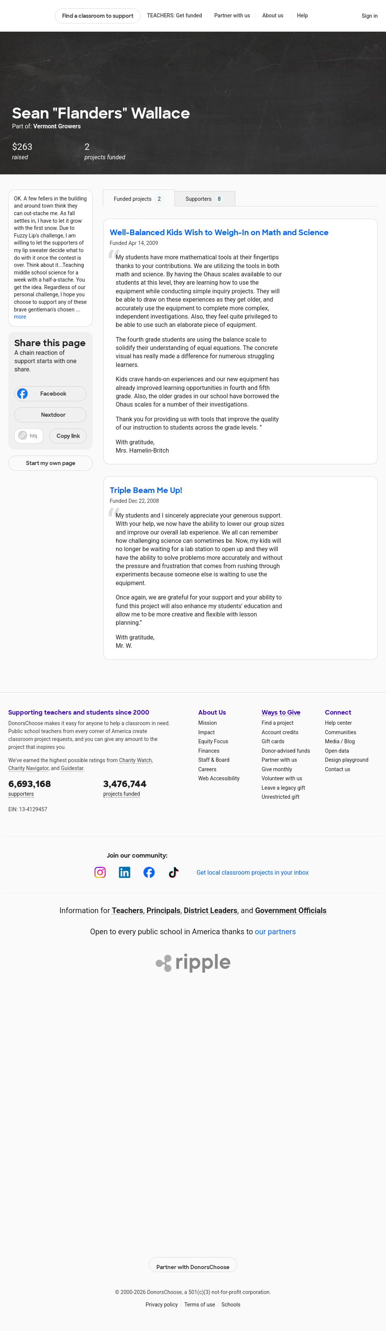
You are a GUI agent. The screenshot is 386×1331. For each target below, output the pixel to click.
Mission (207, 723)
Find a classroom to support (97, 15)
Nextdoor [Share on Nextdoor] (41, 415)
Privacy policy (162, 1300)
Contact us (337, 769)
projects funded (145, 787)
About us (272, 15)
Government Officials (291, 910)
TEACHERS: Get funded (174, 15)
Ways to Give (281, 712)
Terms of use (199, 1300)
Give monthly (277, 769)
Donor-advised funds (286, 751)
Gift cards (273, 741)
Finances (208, 751)
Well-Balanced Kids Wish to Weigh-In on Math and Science (219, 232)
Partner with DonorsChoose (193, 1260)
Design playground (346, 760)
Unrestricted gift (280, 797)
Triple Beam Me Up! (146, 490)
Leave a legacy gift (283, 788)
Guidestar (72, 768)
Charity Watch (135, 760)
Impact (206, 732)
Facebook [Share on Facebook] (41, 394)
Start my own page (50, 463)
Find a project (277, 723)
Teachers (127, 910)
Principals (164, 910)
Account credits (280, 732)
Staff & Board (214, 760)
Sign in (369, 16)
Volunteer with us (282, 778)
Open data (337, 751)
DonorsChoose (28, 16)
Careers (207, 769)
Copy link (68, 436)
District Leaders (210, 910)
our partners (275, 931)
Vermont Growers (57, 126)
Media (332, 741)
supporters (50, 787)
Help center (338, 723)
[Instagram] (100, 872)
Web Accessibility (218, 778)
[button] (50, 436)
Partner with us (232, 15)
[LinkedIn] (124, 872)
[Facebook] (149, 872)
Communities (340, 732)
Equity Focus (213, 741)
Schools (231, 1300)
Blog (349, 741)
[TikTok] (173, 872)
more (20, 317)
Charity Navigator (28, 768)
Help (302, 15)
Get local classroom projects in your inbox (252, 872)
